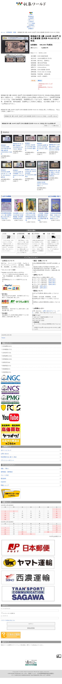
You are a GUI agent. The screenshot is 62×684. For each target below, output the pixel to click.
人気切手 (31, 21)
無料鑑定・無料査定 (7, 471)
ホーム (3, 32)
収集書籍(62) (6, 369)
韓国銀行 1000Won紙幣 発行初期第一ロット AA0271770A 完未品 (18, 173)
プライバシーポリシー (7, 460)
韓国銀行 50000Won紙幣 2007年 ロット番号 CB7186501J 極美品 (6, 173)
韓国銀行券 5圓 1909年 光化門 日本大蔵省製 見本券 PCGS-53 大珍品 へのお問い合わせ (31, 116)
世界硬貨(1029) (7, 359)
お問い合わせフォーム (49, 311)
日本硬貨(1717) (7, 349)
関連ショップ (5, 485)
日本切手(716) (6, 352)
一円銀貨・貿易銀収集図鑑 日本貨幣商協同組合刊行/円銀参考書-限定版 (43, 217)
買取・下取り (5, 468)
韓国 (14, 32)
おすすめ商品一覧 (54, 196)
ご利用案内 (31, 25)
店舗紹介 (31, 28)
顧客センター (31, 26)
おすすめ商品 (7, 196)
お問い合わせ (5, 453)
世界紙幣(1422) (7, 356)
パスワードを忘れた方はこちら (8, 620)
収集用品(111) (6, 365)
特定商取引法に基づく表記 (9, 457)
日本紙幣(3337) (7, 346)
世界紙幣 (9, 32)
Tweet (3, 337)
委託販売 (3, 478)
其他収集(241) (6, 372)
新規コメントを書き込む (51, 125)
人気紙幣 (31, 18)
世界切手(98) (6, 362)
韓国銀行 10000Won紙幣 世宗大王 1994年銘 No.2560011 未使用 (42, 147)
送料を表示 (52, 279)
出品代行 (3, 481)
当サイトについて (6, 450)
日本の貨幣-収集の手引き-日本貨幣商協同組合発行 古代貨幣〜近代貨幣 (31, 217)
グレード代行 (5, 475)
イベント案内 (31, 23)
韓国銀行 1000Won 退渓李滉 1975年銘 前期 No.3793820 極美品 (30, 147)
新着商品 (31, 16)
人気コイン (31, 19)
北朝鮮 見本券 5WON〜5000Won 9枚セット (42, 184)
